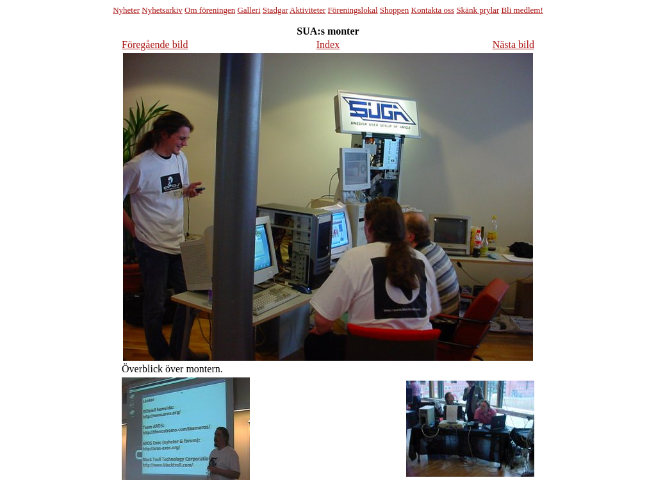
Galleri (248, 10)
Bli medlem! (522, 10)
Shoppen (394, 10)
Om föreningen (209, 10)
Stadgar (275, 10)
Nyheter (126, 10)
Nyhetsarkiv (162, 10)
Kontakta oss (433, 10)
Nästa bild (513, 44)
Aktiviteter (307, 10)
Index (328, 44)
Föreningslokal (353, 10)
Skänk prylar (477, 10)
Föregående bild (155, 44)
